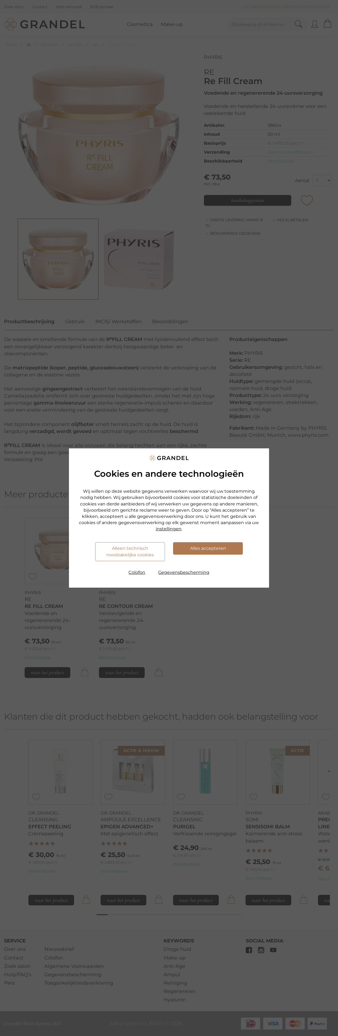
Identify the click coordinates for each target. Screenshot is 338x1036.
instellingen (168, 528)
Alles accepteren (208, 548)
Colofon (136, 572)
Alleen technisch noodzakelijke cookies (130, 551)
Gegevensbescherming (183, 572)
